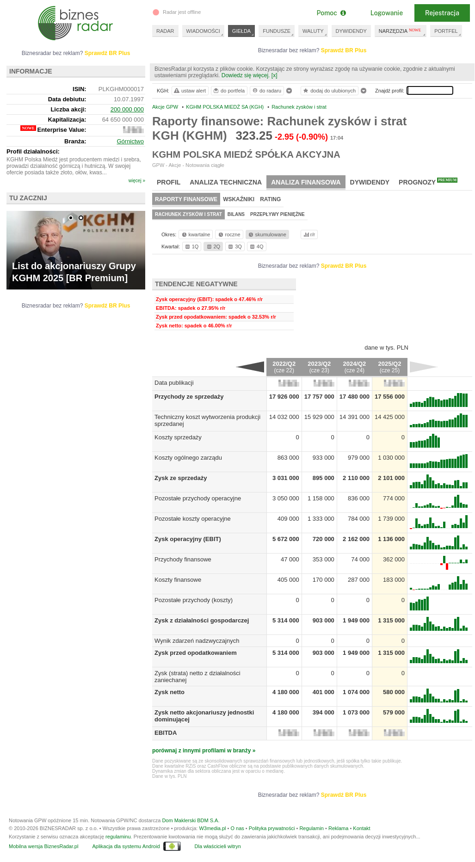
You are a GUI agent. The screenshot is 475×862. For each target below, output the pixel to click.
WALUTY (312, 31)
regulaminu (117, 836)
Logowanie (386, 13)
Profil (168, 182)
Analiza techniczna (226, 182)
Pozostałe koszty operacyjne (192, 518)
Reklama (338, 828)
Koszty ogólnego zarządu (188, 457)
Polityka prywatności (272, 828)
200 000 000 (127, 109)
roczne (229, 234)
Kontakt (361, 828)
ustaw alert (189, 90)
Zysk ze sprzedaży (180, 477)
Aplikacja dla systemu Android (126, 846)
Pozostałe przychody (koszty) (193, 600)
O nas (237, 828)
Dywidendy (370, 182)
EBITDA (165, 732)
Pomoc (330, 13)
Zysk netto (169, 692)
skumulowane (266, 234)
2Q (213, 246)
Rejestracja (442, 13)
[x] (274, 75)
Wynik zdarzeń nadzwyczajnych (196, 640)
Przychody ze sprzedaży (189, 396)
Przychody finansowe (182, 559)
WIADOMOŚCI (203, 31)
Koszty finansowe (177, 579)
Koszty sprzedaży (178, 437)
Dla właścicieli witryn (218, 846)
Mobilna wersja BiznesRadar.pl (43, 846)
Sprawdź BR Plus (344, 50)
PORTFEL (446, 31)
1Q (191, 246)
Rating (270, 199)
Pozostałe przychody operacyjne (197, 498)
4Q (256, 246)
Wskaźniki (238, 199)
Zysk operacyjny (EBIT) (187, 539)
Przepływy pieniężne (277, 214)
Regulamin (311, 828)
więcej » (137, 180)
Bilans (236, 214)
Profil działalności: (33, 151)
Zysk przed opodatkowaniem (195, 652)
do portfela (228, 90)
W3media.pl (212, 828)
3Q (234, 246)
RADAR (165, 31)
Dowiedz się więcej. (246, 75)
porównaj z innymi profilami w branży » (203, 750)
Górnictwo (130, 141)
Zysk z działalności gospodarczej (201, 620)
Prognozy (428, 182)
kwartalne (195, 234)
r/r (308, 234)
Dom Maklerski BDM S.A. (190, 820)
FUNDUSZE (276, 31)
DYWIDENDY (351, 31)
